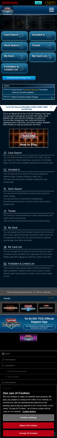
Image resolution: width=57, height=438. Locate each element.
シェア (50, 298)
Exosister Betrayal (30, 90)
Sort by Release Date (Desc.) (17, 371)
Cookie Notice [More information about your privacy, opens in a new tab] (29, 411)
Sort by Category (13, 377)
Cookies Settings (28, 417)
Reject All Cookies (28, 425)
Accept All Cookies (28, 433)
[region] (28, 411)
